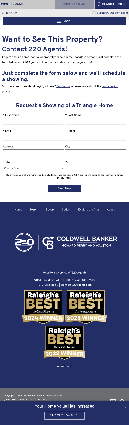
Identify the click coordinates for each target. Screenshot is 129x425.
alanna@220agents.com (76, 285)
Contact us (63, 86)
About (111, 210)
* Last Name (73, 115)
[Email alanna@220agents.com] (110, 13)
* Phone (70, 131)
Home (18, 210)
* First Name (11, 115)
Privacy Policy (25, 399)
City (67, 147)
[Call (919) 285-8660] (12, 4)
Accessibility (40, 399)
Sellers (66, 210)
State (6, 162)
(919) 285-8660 (47, 285)
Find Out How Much (64, 415)
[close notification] (125, 405)
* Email (7, 131)
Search (34, 210)
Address (8, 147)
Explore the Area (88, 210)
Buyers (50, 210)
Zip (67, 162)
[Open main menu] (64, 21)
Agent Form (64, 366)
